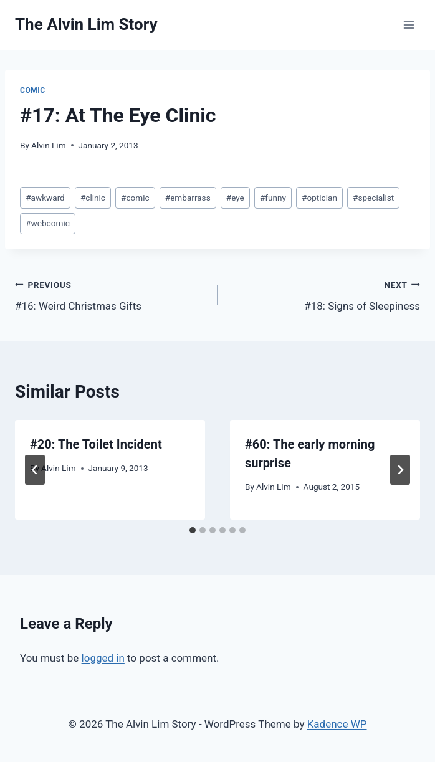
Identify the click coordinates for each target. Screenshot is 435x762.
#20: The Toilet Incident (96, 444)
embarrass (188, 197)
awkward (45, 197)
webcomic (48, 223)
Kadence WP (337, 724)
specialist (373, 197)
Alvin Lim (48, 145)
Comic (32, 90)
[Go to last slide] (35, 470)
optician (319, 197)
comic (135, 197)
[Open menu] (408, 24)
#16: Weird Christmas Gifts (111, 294)
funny (273, 197)
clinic (92, 197)
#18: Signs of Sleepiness (324, 294)
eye (235, 197)
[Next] (400, 470)
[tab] (192, 530)
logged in (103, 658)
